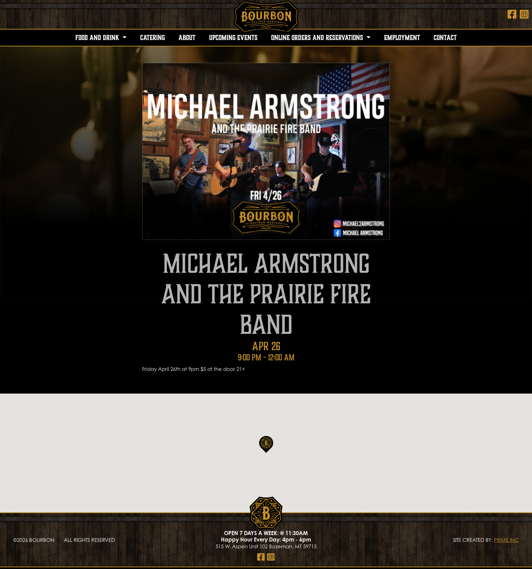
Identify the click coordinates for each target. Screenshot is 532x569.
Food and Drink (98, 37)
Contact (445, 37)
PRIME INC (506, 540)
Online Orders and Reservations (318, 37)
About (186, 37)
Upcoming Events (233, 37)
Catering (152, 37)
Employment (402, 37)
